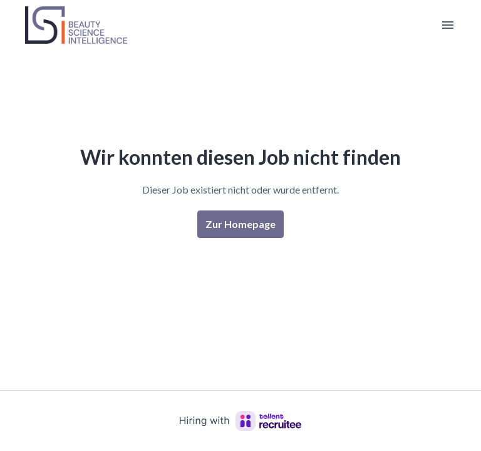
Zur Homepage (240, 224)
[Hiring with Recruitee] (240, 421)
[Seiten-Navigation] (448, 25)
